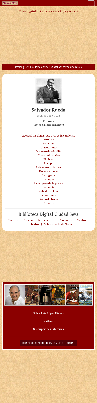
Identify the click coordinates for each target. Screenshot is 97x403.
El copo (48, 163)
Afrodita (48, 139)
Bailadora (48, 143)
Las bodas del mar (48, 191)
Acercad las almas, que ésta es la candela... (48, 135)
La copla (48, 179)
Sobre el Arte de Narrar (58, 224)
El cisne (48, 159)
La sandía (48, 187)
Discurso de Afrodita (48, 151)
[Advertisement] (48, 38)
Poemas (28, 220)
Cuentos (13, 220)
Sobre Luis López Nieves (48, 313)
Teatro (81, 220)
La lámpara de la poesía (48, 183)
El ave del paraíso (49, 155)
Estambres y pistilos (48, 167)
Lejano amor (48, 195)
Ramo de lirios (48, 199)
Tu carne (48, 203)
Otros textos (31, 224)
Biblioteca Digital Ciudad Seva (49, 214)
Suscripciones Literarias (48, 329)
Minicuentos (46, 220)
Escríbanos (48, 321)
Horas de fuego (48, 171)
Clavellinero (48, 147)
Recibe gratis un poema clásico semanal (48, 343)
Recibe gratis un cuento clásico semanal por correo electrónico (48, 67)
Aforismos (65, 220)
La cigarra (48, 175)
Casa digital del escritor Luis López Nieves (48, 11)
